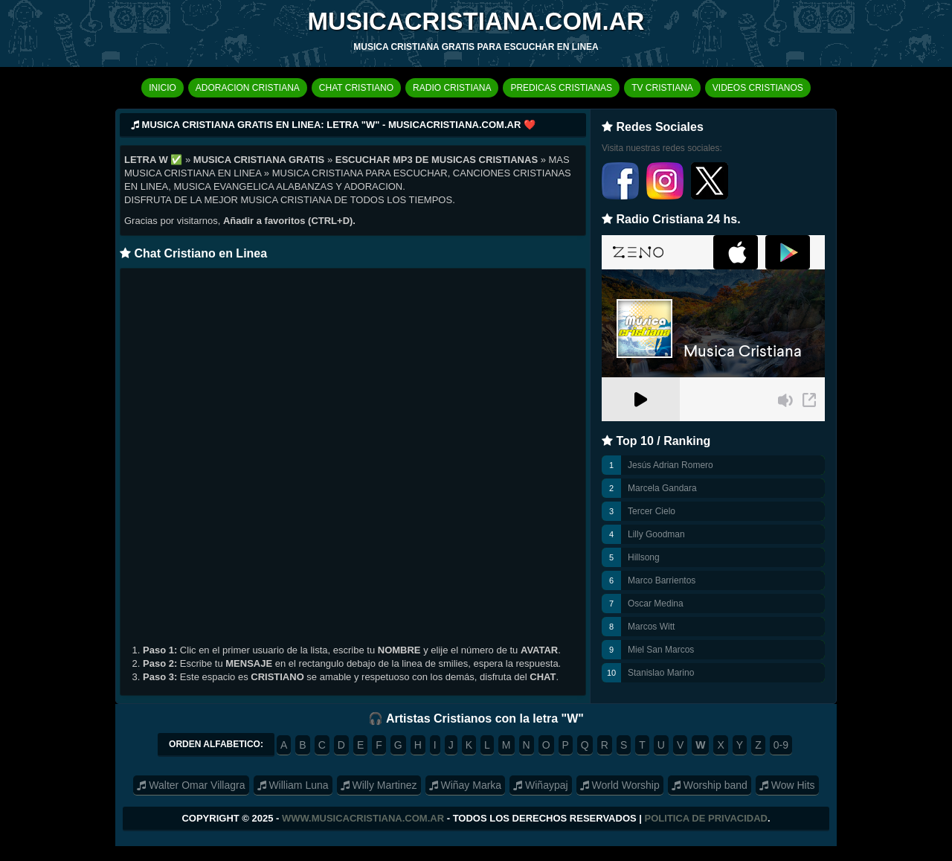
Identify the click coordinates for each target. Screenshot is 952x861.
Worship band (709, 785)
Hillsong (644, 557)
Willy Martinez (379, 785)
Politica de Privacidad (706, 818)
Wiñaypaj (540, 785)
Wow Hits (787, 785)
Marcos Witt (651, 626)
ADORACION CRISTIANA (248, 88)
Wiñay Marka (465, 785)
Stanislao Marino (661, 673)
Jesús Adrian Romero (670, 465)
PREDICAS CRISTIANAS (561, 88)
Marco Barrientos (661, 580)
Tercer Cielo (651, 511)
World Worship (620, 785)
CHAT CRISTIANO (356, 88)
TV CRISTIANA (662, 88)
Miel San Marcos (661, 649)
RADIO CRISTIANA (452, 88)
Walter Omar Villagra (191, 785)
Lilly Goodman (656, 534)
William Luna (293, 785)
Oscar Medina (656, 603)
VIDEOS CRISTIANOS (758, 88)
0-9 (781, 745)
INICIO (162, 88)
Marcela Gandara (662, 488)
